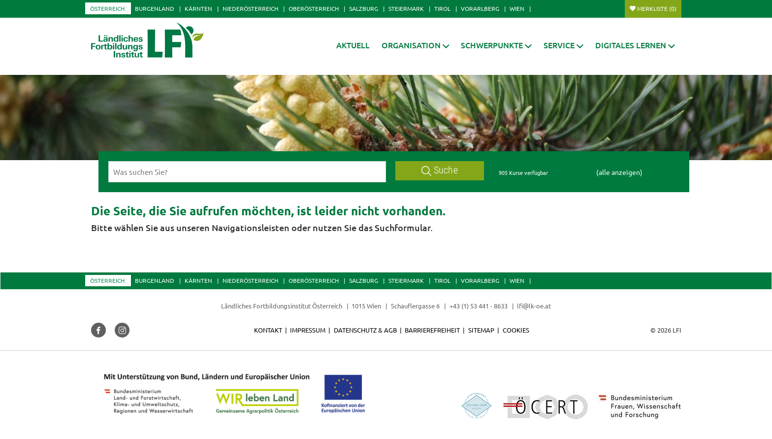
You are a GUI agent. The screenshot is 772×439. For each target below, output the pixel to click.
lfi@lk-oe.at (534, 306)
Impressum (307, 330)
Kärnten (198, 8)
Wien (517, 8)
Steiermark (406, 8)
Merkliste (656, 8)
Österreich (107, 8)
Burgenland (154, 8)
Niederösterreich (250, 8)
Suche (439, 170)
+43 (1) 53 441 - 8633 (479, 306)
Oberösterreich (314, 8)
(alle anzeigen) (619, 172)
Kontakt (268, 330)
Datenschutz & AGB (365, 330)
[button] (415, 45)
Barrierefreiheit (432, 330)
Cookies (516, 330)
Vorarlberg (480, 8)
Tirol (442, 8)
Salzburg (363, 8)
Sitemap (481, 330)
